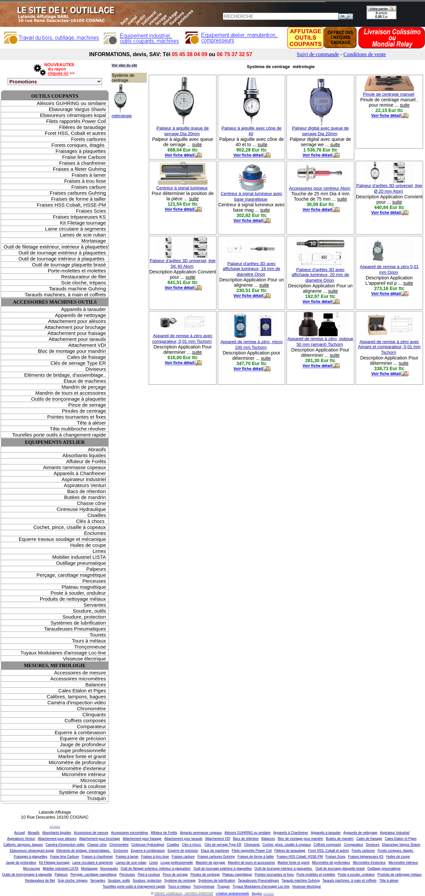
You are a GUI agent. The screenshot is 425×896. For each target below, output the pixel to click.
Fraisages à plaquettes (80, 151)
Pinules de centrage (84, 411)
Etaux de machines (84, 381)
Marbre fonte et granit (82, 756)
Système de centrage (82, 792)
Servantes (94, 605)
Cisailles (96, 515)
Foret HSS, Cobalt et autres (75, 133)
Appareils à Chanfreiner (79, 473)
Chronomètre (91, 708)
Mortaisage (93, 241)
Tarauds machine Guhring (77, 288)
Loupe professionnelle (81, 750)
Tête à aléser (91, 423)
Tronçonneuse (90, 646)
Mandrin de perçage (84, 387)
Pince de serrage (87, 405)
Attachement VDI (87, 345)
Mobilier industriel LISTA (79, 557)
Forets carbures (88, 139)
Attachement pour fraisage (76, 333)
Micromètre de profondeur (77, 762)
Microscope (93, 780)
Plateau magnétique (84, 587)
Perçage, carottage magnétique (71, 575)
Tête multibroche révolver (78, 429)
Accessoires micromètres (78, 678)
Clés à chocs (91, 521)
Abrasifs (97, 449)
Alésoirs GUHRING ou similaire (71, 103)
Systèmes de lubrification (78, 623)
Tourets (98, 635)
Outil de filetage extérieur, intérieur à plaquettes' (56, 246)
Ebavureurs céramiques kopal (73, 115)
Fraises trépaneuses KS (79, 217)
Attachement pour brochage (75, 327)
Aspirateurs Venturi (85, 485)
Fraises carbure (88, 187)
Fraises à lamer (89, 175)
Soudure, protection (84, 617)
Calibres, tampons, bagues (76, 696)
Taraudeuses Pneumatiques (75, 629)
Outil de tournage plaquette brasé (69, 264)
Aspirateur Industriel (84, 479)
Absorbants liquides (84, 455)
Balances (95, 684)
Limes (99, 551)
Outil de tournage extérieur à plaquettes (62, 252)
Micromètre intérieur (84, 774)
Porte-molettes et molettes (77, 270)
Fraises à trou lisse (85, 181)
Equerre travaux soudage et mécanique (62, 539)
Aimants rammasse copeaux (74, 467)
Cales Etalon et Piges (82, 690)
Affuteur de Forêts (86, 461)
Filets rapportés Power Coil (76, 121)
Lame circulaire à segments (75, 229)
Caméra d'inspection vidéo (76, 702)
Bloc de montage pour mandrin (72, 351)
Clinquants (94, 714)
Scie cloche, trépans (83, 282)
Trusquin (96, 798)
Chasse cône (91, 503)
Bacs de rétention (86, 491)
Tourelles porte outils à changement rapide (59, 435)
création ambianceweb (232, 893)
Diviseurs (95, 369)
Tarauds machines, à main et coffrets (65, 294)
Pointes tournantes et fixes (76, 417)
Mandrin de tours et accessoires (70, 393)
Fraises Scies (91, 211)
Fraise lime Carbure (84, 157)
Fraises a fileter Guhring (79, 169)
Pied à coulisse (89, 786)
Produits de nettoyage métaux (73, 599)
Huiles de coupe (88, 545)
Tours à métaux (89, 641)
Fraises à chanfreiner (82, 163)
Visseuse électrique (84, 658)
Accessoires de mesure (80, 672)
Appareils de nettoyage (80, 315)
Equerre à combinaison (80, 732)
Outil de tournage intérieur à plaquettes (62, 258)
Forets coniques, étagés (78, 145)
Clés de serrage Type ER (78, 363)
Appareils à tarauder (83, 309)
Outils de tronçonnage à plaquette (68, 399)
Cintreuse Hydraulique (81, 509)
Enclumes (95, 533)
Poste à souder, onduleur (78, 593)
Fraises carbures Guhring (78, 193)
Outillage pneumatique (81, 563)
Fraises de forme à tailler (78, 199)
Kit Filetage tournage (83, 223)
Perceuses (94, 581)
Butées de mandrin (85, 497)
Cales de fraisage (86, 357)
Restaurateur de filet (83, 276)
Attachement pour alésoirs (77, 321)
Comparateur (91, 726)
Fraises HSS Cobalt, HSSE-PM (71, 205)
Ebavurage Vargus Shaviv (77, 109)
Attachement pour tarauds (77, 339)
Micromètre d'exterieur (81, 768)
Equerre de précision (83, 738)
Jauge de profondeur (83, 744)
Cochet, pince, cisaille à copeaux (70, 527)
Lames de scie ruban (83, 235)
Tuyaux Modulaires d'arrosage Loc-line (63, 652)
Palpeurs (96, 569)
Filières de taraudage (82, 127)
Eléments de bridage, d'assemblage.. (65, 375)
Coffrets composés (85, 720)
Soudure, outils (89, 611)
